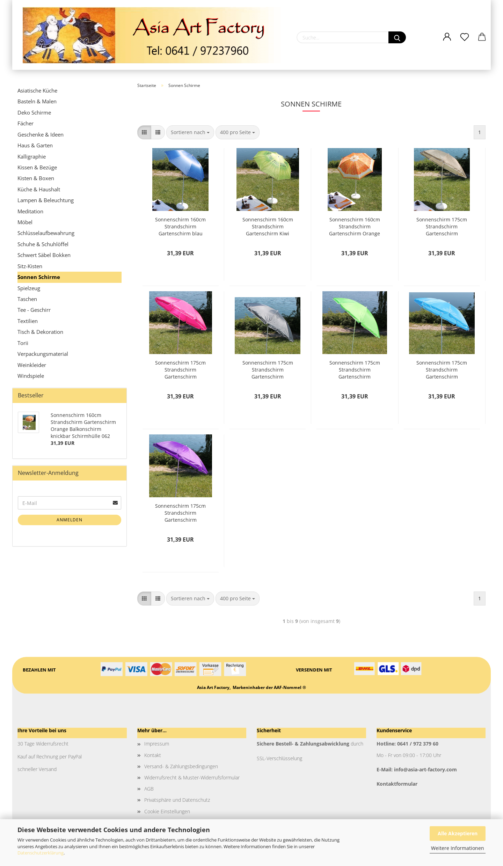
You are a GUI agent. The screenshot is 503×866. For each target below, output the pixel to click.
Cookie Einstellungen (167, 811)
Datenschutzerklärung (40, 853)
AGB (149, 788)
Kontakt (152, 755)
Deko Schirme (34, 112)
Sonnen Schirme (38, 276)
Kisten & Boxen (35, 178)
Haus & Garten (35, 145)
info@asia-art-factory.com (425, 769)
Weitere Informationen (457, 848)
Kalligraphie (31, 156)
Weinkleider (31, 364)
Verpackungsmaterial (42, 353)
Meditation (30, 211)
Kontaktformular (397, 783)
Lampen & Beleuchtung (45, 200)
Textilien (27, 320)
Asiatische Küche (37, 90)
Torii (22, 342)
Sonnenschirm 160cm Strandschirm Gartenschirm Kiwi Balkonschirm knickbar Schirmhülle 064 (267, 226)
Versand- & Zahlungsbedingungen (181, 766)
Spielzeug (28, 288)
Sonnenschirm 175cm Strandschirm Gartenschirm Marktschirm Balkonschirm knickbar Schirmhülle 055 (441, 369)
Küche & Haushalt (38, 189)
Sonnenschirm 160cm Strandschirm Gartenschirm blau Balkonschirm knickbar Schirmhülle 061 (180, 226)
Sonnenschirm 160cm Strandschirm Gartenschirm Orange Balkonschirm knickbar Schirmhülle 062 (354, 226)
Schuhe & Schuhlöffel (42, 244)
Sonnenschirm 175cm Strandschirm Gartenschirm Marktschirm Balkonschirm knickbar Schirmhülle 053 (267, 369)
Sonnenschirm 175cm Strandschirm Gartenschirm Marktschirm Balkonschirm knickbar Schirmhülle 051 (441, 226)
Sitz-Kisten (29, 266)
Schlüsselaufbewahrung (45, 232)
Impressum (156, 743)
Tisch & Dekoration (40, 331)
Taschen (27, 298)
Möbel (24, 222)
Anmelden (69, 520)
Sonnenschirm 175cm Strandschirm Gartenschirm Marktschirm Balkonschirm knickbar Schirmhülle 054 (354, 369)
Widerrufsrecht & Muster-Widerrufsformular (192, 777)
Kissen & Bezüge (37, 167)
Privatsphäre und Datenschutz (177, 800)
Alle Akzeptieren (458, 833)
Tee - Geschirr (34, 309)
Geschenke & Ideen (40, 134)
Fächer (25, 123)
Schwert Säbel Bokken (44, 254)
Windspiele (30, 375)
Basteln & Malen (37, 101)
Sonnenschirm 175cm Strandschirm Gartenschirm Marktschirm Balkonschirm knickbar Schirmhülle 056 (180, 512)
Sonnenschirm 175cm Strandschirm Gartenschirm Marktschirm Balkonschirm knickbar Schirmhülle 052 (180, 369)
